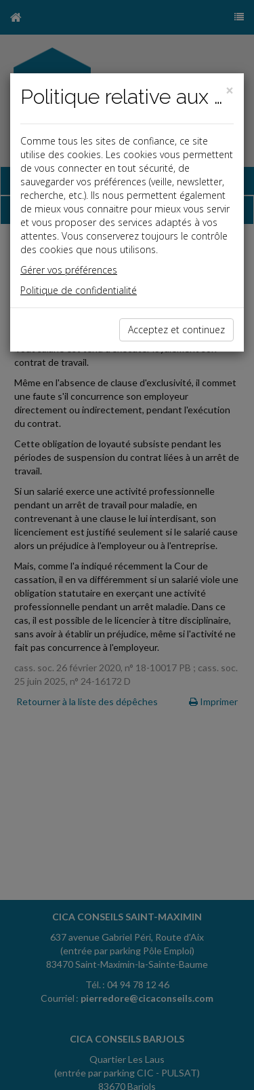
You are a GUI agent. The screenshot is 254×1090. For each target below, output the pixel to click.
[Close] (230, 90)
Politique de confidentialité (78, 290)
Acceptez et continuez (176, 329)
